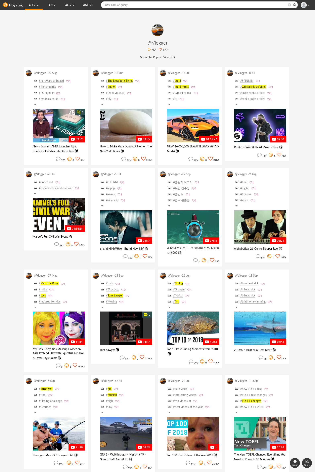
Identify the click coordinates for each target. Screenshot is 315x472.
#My (52, 5)
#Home (34, 5)
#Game (70, 5)
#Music (88, 5)
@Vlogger (40, 73)
